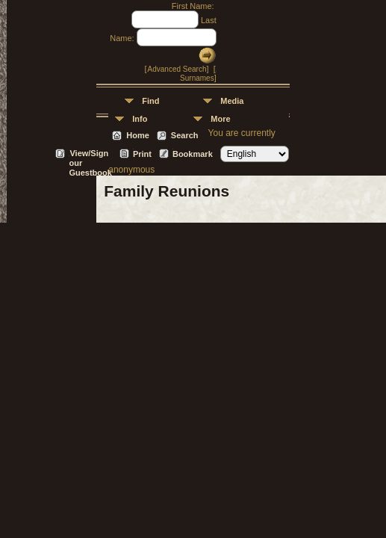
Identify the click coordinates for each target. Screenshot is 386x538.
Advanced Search (177, 69)
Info (139, 118)
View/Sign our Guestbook (90, 154)
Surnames (197, 78)
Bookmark (192, 153)
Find (150, 100)
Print (142, 153)
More (220, 118)
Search (185, 135)
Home (137, 135)
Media (231, 100)
